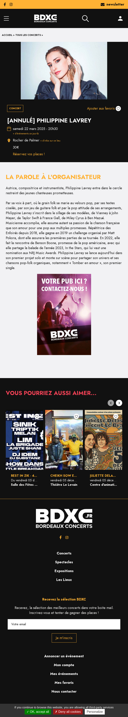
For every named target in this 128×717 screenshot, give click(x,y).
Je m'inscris (64, 637)
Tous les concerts (28, 35)
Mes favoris (64, 682)
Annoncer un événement (64, 656)
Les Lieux (64, 579)
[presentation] (111, 403)
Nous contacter (64, 691)
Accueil (7, 35)
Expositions (64, 570)
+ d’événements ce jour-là (26, 133)
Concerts (64, 553)
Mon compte (64, 664)
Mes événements (64, 673)
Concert (15, 108)
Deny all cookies (68, 711)
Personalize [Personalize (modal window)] (95, 711)
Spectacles (64, 562)
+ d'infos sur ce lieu (50, 140)
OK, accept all (38, 711)
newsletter (112, 4)
